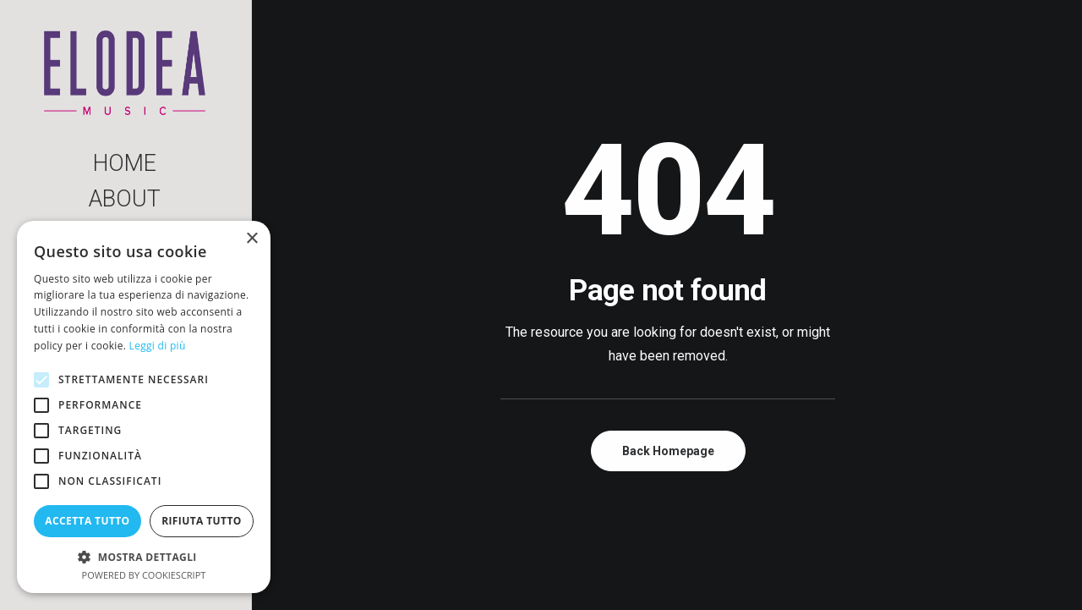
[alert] (143, 407)
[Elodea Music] (124, 72)
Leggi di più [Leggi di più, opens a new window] (157, 345)
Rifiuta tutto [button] (201, 521)
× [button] (251, 239)
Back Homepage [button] (668, 451)
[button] (144, 556)
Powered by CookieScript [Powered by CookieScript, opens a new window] (144, 575)
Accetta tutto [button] (87, 521)
